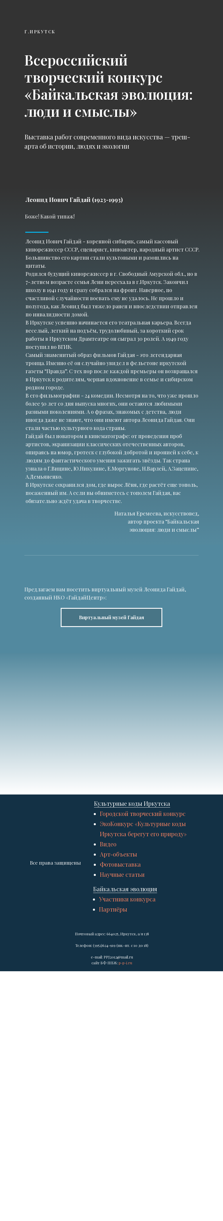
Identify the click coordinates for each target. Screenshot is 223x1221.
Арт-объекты (118, 1051)
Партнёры (113, 1106)
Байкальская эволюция (125, 1086)
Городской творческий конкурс (143, 1011)
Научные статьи (122, 1072)
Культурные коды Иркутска (132, 1001)
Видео (108, 1041)
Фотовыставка (120, 1061)
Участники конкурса (127, 1096)
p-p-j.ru (125, 1160)
